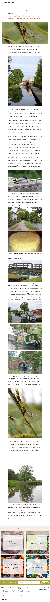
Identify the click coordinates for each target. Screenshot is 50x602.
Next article (39, 521)
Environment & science (19, 18)
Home (2, 10)
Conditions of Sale (20, 590)
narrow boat (29, 18)
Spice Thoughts (3, 589)
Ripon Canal (18, 47)
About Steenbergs (4, 592)
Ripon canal (36, 18)
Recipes (11, 589)
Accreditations (12, 591)
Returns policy (28, 591)
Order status (28, 589)
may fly (24, 18)
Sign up (44, 582)
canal (13, 18)
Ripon (32, 18)
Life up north (11, 10)
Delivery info (28, 590)
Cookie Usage (20, 595)
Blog (6, 10)
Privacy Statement (20, 592)
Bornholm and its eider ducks (13, 204)
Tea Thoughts (3, 590)
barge (9, 18)
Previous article (11, 521)
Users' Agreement (20, 591)
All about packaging (4, 591)
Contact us (3, 595)
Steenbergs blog (12, 590)
